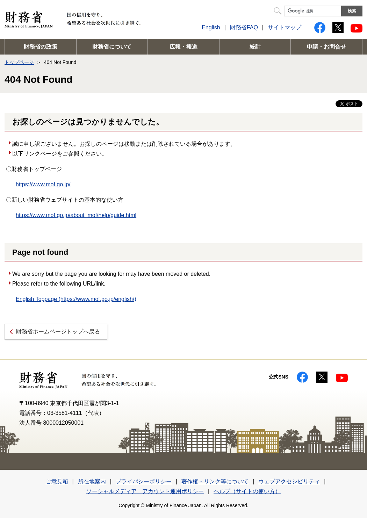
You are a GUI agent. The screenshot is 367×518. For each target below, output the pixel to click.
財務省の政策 (40, 47)
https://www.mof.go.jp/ (43, 184)
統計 (255, 47)
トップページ (19, 62)
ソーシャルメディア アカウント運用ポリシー (145, 491)
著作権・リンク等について (215, 481)
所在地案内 (92, 481)
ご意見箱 (57, 481)
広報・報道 (183, 47)
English (211, 27)
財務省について (111, 47)
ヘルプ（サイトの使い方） (247, 491)
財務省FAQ (244, 27)
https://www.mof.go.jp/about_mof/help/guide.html (76, 215)
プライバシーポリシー (144, 481)
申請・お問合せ (326, 47)
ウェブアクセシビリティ (289, 481)
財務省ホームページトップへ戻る (58, 331)
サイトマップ (284, 27)
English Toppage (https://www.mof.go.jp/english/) (76, 299)
